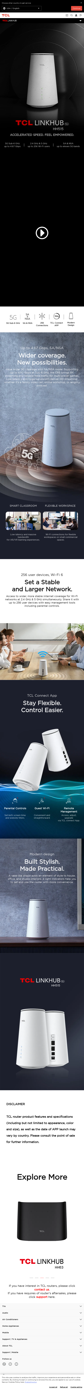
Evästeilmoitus (31, 1382)
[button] (31, 1278)
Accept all (53, 1387)
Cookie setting (76, 1387)
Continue (76, 8)
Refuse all (64, 1387)
